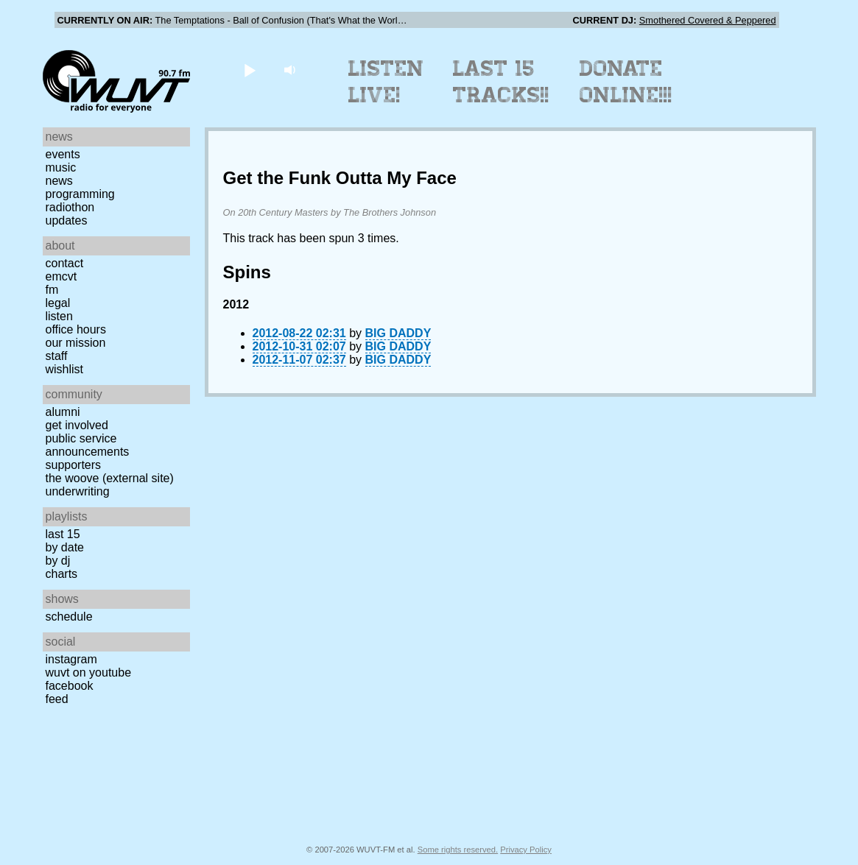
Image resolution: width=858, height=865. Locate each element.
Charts (62, 574)
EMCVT (61, 276)
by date (65, 547)
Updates (67, 220)
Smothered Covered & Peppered (707, 20)
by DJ (58, 560)
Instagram (71, 659)
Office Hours (76, 329)
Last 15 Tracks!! (501, 81)
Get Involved (77, 425)
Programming (80, 194)
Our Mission (76, 342)
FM (52, 289)
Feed (57, 699)
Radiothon (70, 207)
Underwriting (78, 491)
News (59, 180)
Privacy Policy (526, 849)
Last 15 (63, 534)
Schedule (69, 616)
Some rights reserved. (458, 849)
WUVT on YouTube (89, 672)
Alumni (63, 412)
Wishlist (65, 369)
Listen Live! (386, 81)
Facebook (70, 685)
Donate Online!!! (626, 81)
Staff (57, 356)
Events (63, 154)
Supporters (74, 465)
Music (61, 167)
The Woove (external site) (110, 478)
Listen (59, 316)
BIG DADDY (398, 333)
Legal (58, 303)
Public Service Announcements (88, 445)
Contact (65, 263)
